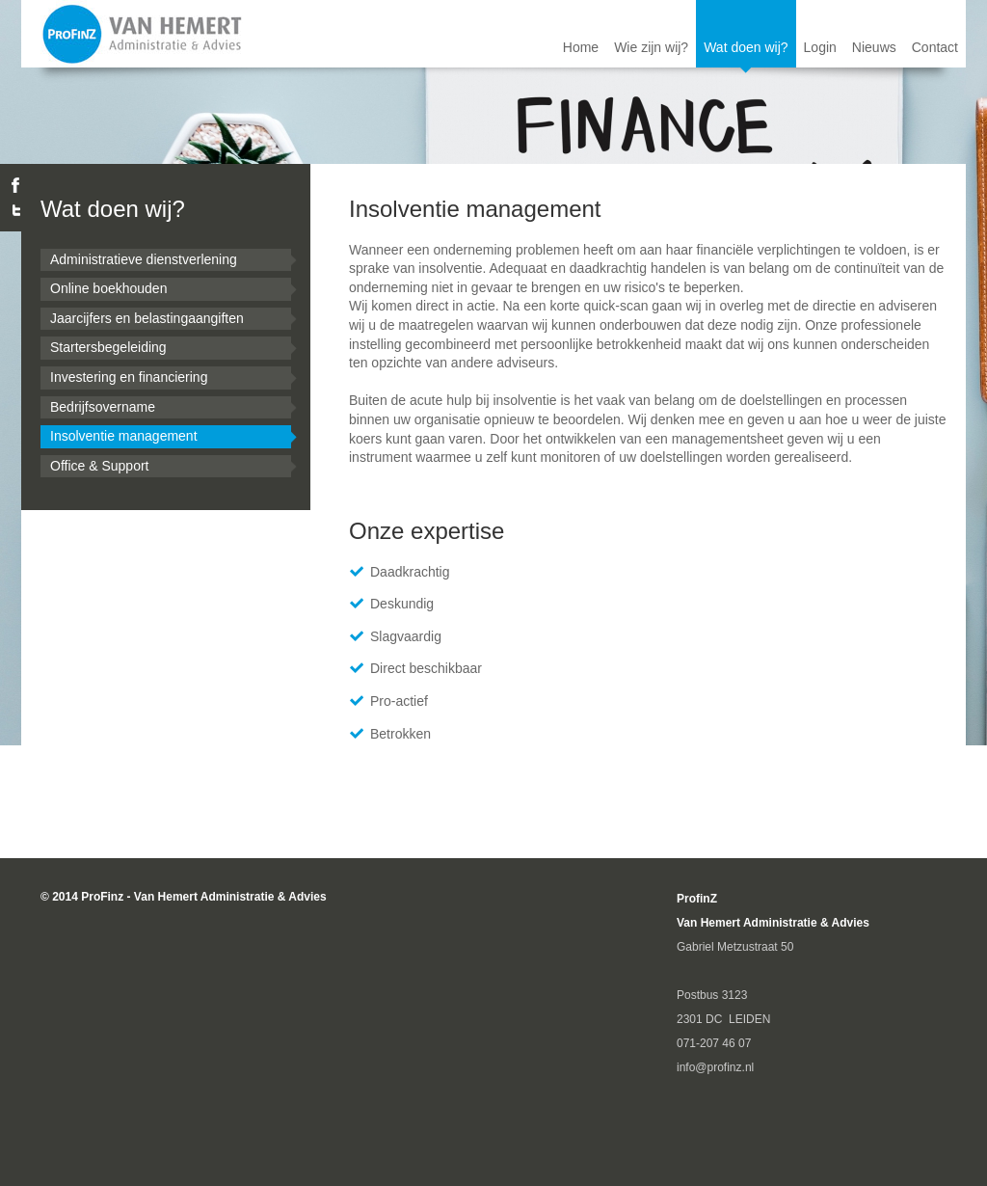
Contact (935, 47)
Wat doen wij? (745, 47)
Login (820, 47)
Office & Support (99, 465)
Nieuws (874, 47)
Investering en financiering (128, 377)
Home (581, 47)
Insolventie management (124, 436)
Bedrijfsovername (102, 407)
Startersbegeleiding (108, 347)
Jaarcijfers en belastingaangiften (147, 318)
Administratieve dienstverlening (143, 259)
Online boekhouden (108, 288)
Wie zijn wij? (651, 47)
